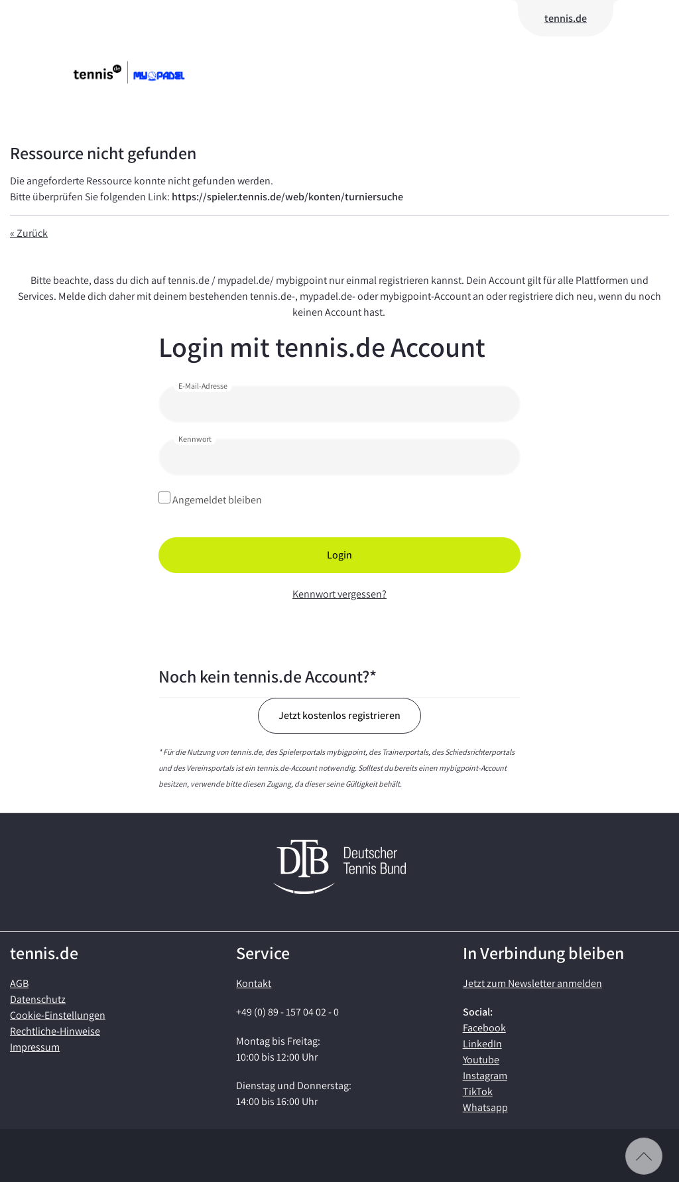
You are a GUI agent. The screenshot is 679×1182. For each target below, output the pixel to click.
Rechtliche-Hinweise (55, 1031)
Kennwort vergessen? (339, 594)
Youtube (481, 1060)
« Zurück (29, 233)
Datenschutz (38, 999)
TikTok (478, 1091)
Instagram (485, 1076)
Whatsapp (485, 1107)
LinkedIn (482, 1044)
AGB (19, 983)
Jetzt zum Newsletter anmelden (532, 983)
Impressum (35, 1047)
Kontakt (253, 983)
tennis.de (565, 18)
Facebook (484, 1028)
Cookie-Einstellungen (57, 1015)
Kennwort (195, 439)
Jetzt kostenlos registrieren (339, 715)
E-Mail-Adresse (202, 386)
